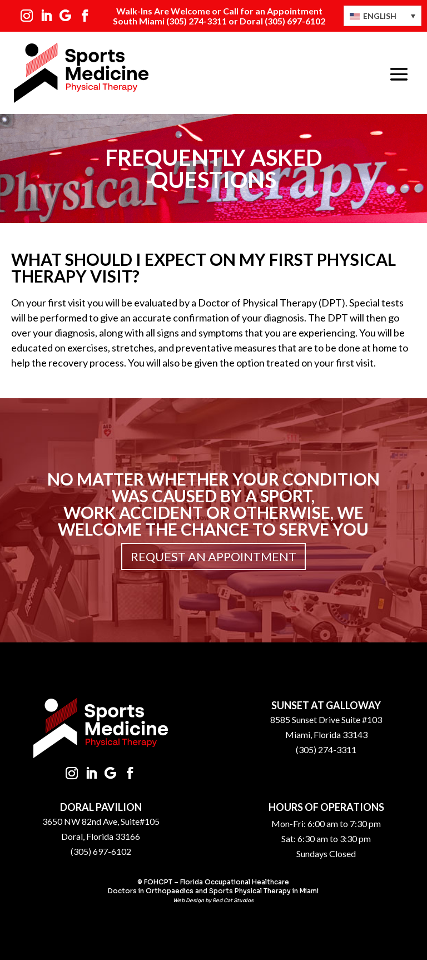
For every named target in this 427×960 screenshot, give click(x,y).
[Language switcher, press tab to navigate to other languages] (382, 16)
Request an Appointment (213, 556)
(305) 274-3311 (196, 21)
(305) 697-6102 (101, 851)
